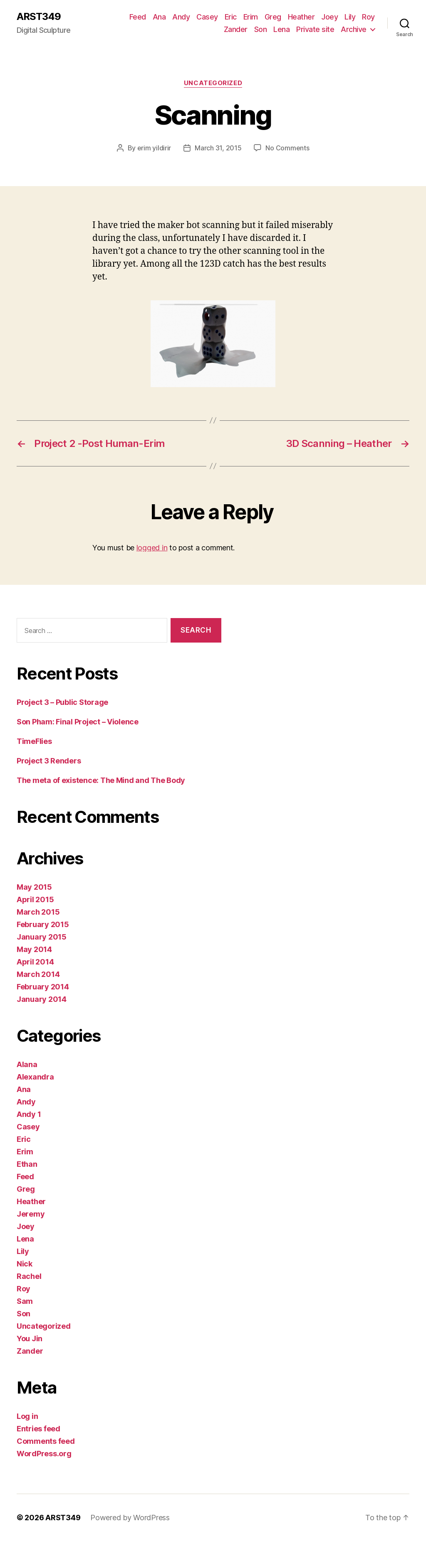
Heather (301, 16)
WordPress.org (44, 1453)
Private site (315, 29)
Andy (181, 16)
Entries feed (38, 1428)
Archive (354, 29)
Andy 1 (29, 1114)
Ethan (27, 1164)
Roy (368, 16)
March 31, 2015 (218, 148)
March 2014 (38, 974)
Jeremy (31, 1214)
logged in (152, 547)
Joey (329, 16)
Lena (281, 29)
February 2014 (43, 986)
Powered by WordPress (130, 1517)
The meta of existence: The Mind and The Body (101, 780)
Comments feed (46, 1441)
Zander (236, 29)
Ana (159, 16)
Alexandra (35, 1076)
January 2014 (42, 999)
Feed (137, 16)
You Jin (29, 1338)
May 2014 (34, 949)
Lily (349, 16)
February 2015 (43, 924)
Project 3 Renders (49, 760)
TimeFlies (34, 741)
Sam (25, 1301)
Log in (27, 1416)
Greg (273, 16)
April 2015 (35, 899)
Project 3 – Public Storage (62, 702)
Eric (231, 16)
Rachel (29, 1276)
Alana (27, 1064)
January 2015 (42, 936)
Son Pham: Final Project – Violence (78, 721)
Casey (207, 16)
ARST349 (39, 17)
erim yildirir (154, 148)
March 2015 (38, 912)
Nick (24, 1263)
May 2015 (34, 887)
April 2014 (35, 961)
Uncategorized (213, 83)
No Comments (287, 148)
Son (260, 29)
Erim (250, 16)
